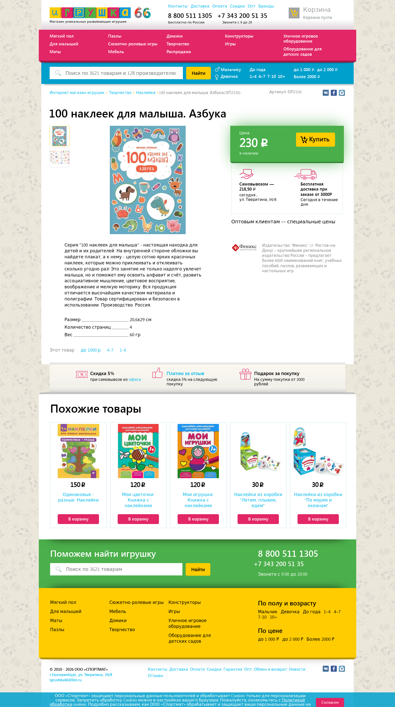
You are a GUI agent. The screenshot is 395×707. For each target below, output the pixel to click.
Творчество (178, 43)
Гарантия (232, 669)
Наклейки (145, 92)
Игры (230, 43)
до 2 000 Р (292, 639)
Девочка (290, 611)
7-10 (271, 76)
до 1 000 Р (268, 639)
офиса (135, 379)
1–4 (253, 76)
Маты (55, 51)
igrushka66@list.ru (66, 679)
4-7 (110, 350)
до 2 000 (328, 69)
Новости (297, 669)
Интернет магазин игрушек (77, 92)
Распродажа (179, 51)
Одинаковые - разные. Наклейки (78, 497)
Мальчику (231, 69)
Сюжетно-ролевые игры (132, 43)
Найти (198, 73)
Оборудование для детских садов (302, 51)
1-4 (123, 350)
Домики (175, 36)
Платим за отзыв (185, 373)
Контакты (177, 6)
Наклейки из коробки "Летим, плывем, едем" (258, 500)
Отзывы (155, 675)
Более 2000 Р (320, 639)
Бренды (266, 6)
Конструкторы (239, 36)
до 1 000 (304, 69)
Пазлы (114, 36)
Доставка (200, 6)
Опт (251, 6)
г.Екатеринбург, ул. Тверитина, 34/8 (81, 674)
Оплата (219, 6)
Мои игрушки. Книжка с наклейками (198, 500)
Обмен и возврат (270, 669)
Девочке (229, 76)
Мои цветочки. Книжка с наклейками (138, 500)
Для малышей (64, 43)
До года (258, 69)
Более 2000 (307, 76)
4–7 (261, 76)
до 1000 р (91, 350)
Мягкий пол (62, 36)
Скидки (237, 6)
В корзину (78, 518)
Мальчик (267, 611)
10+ (281, 76)
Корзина (317, 9)
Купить (319, 139)
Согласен (330, 702)
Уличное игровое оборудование (300, 38)
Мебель (116, 51)
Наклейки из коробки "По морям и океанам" (318, 500)
